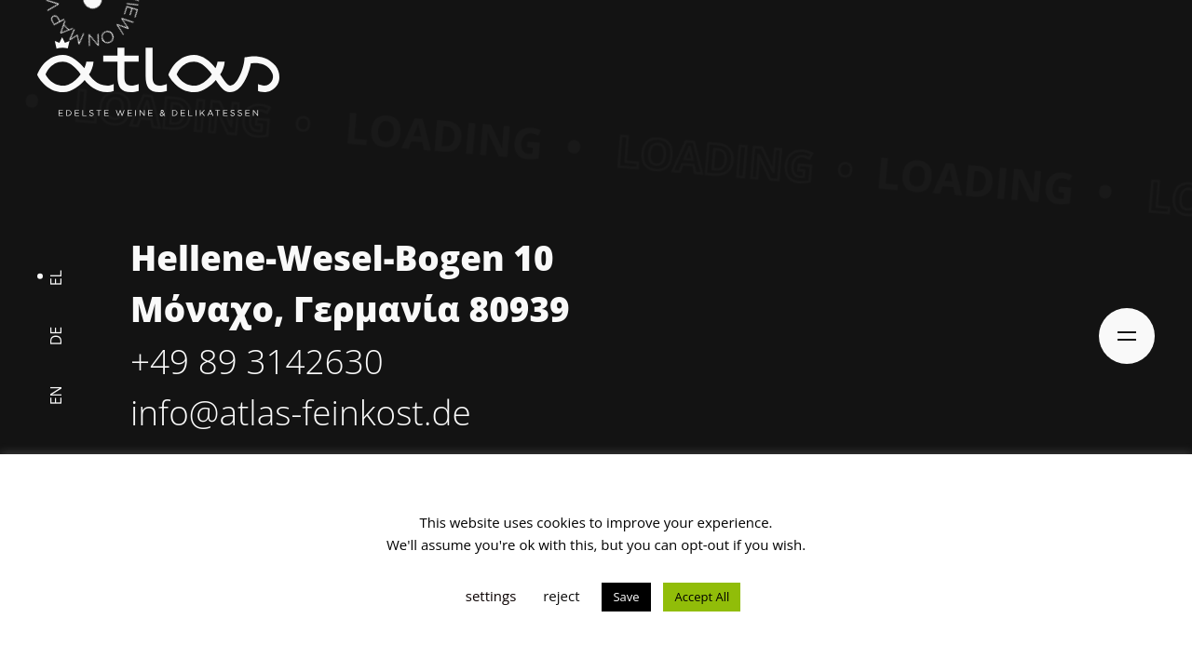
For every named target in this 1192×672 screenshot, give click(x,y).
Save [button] (626, 596)
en (56, 396)
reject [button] (561, 595)
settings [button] (491, 595)
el (56, 278)
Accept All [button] (701, 596)
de (56, 336)
